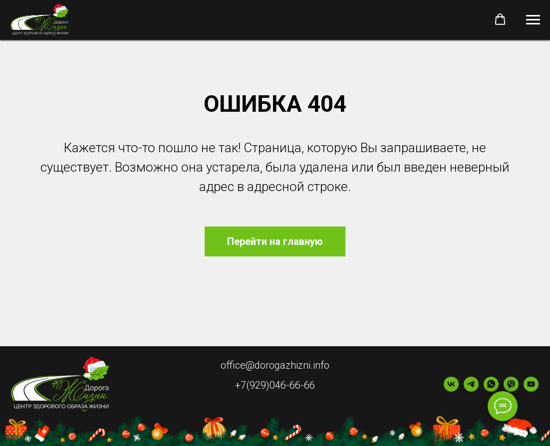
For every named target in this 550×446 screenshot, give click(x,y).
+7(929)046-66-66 (275, 385)
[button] (500, 19)
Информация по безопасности (275, 406)
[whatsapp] (491, 389)
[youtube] (531, 389)
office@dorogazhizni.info (275, 365)
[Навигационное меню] (533, 20)
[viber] (511, 389)
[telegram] (471, 389)
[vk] (451, 389)
